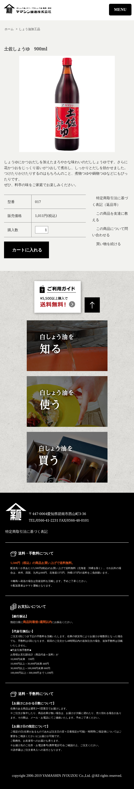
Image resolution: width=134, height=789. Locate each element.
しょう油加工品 (29, 29)
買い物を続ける (108, 243)
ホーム (9, 29)
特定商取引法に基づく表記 (26, 532)
